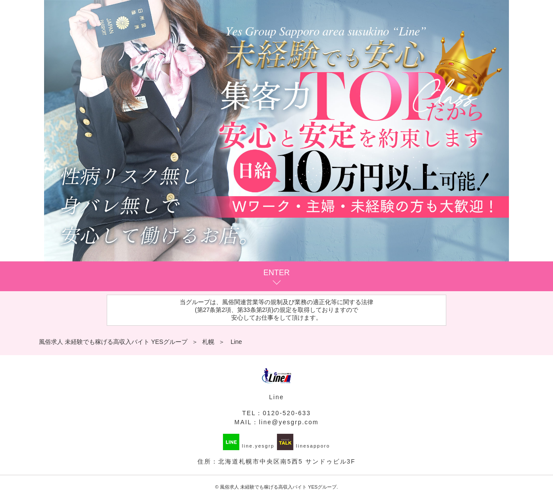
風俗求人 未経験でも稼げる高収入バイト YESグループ (278, 486)
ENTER (276, 272)
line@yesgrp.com (288, 422)
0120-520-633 (287, 413)
